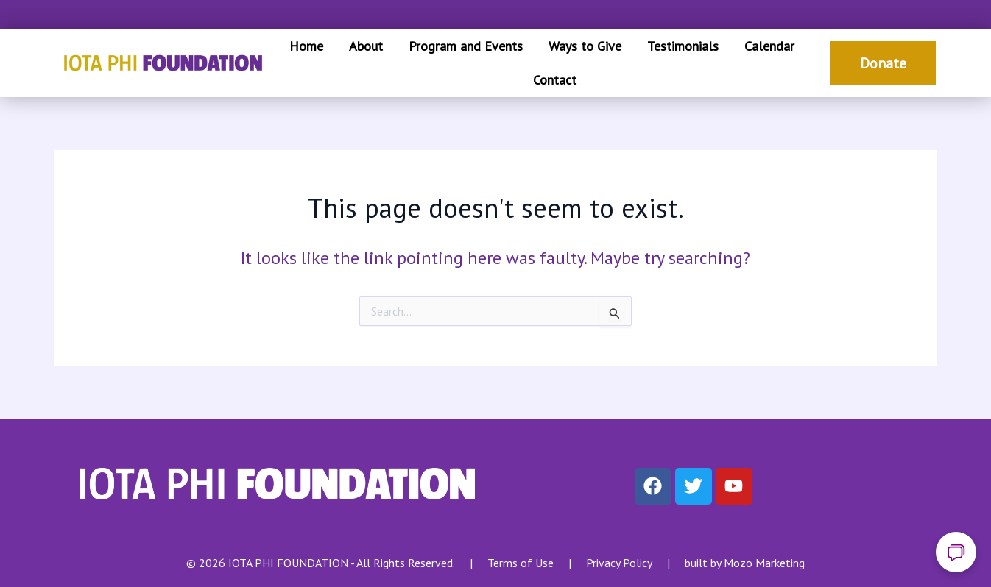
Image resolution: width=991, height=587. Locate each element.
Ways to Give (585, 46)
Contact (554, 79)
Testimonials (683, 46)
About (366, 46)
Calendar (769, 46)
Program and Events (466, 46)
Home (306, 46)
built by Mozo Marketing (745, 562)
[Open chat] (956, 552)
